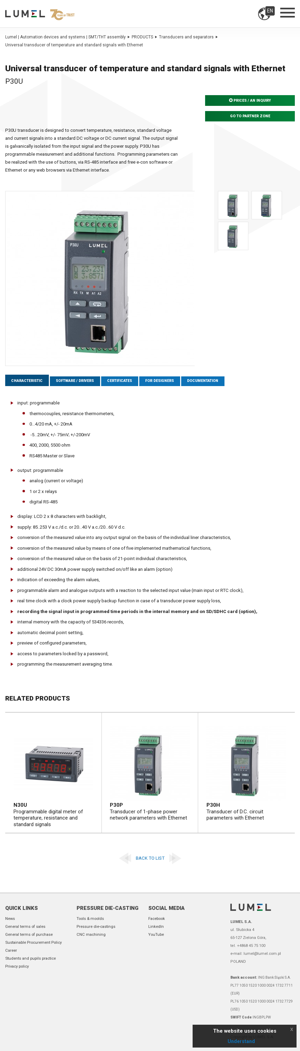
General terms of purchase (29, 934)
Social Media (166, 908)
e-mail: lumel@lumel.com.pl (255, 953)
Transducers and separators (188, 37)
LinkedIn (156, 926)
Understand (241, 1041)
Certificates (130, 381)
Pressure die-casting (108, 908)
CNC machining (91, 934)
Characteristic (29, 381)
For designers (174, 381)
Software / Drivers (81, 381)
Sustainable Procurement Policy (33, 942)
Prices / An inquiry (250, 101)
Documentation (221, 381)
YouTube (156, 934)
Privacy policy (17, 966)
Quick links (21, 908)
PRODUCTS (144, 37)
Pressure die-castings (96, 926)
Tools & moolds (90, 918)
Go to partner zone (250, 116)
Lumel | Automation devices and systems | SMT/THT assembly (67, 37)
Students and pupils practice (30, 958)
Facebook (156, 918)
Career (11, 950)
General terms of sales (25, 926)
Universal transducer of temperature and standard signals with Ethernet (74, 45)
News (10, 918)
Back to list (150, 858)
